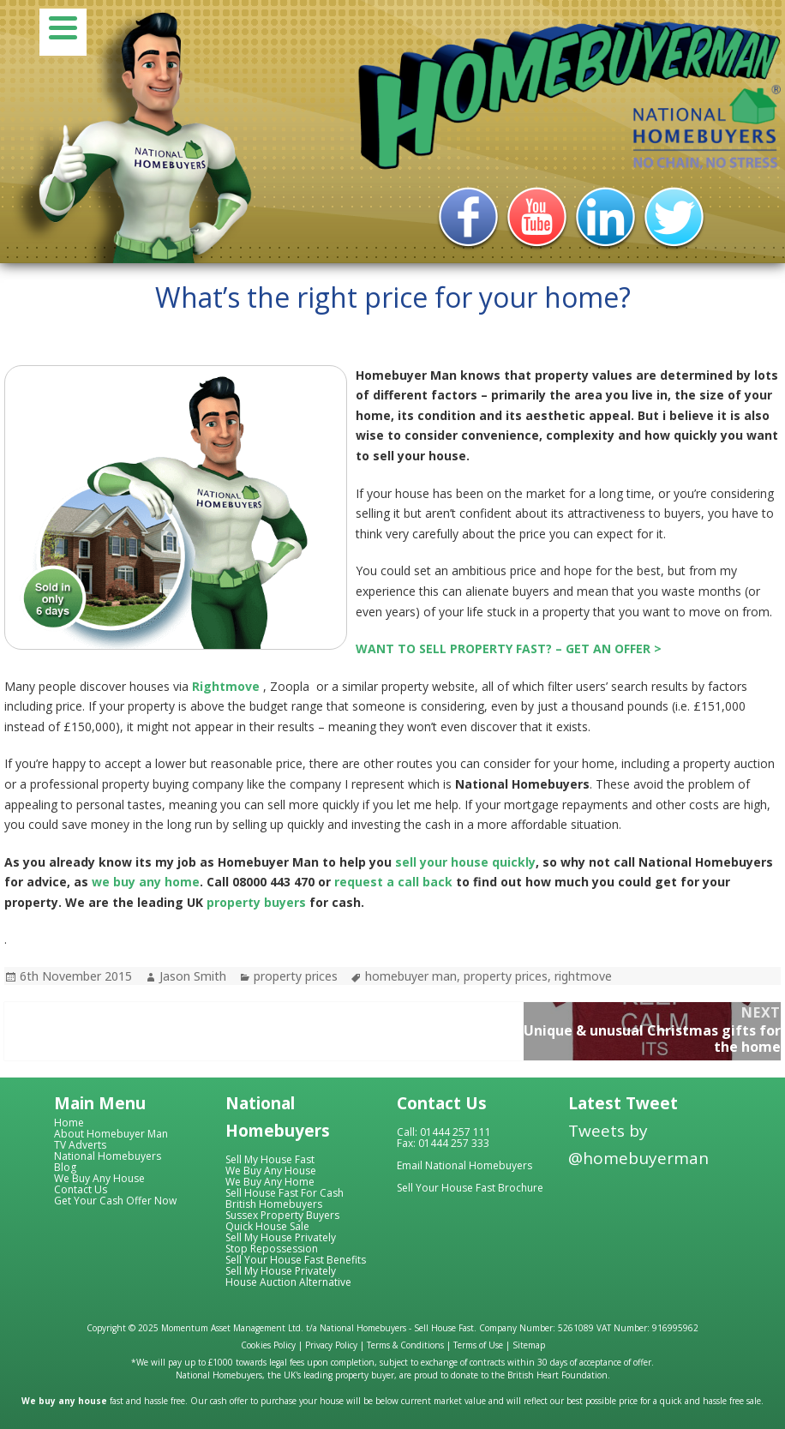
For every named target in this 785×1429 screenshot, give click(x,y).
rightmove (583, 976)
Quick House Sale (267, 1226)
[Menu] (63, 32)
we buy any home (146, 882)
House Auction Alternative (288, 1282)
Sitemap (528, 1345)
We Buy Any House (99, 1178)
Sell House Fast (444, 1328)
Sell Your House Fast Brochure (470, 1187)
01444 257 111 (455, 1132)
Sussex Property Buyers (282, 1215)
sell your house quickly (465, 862)
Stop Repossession (271, 1248)
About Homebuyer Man (111, 1133)
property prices (296, 976)
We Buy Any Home (270, 1181)
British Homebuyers (273, 1204)
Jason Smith (192, 976)
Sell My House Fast (270, 1159)
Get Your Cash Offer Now (115, 1200)
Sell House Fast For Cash (284, 1193)
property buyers (256, 902)
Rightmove (226, 686)
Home (69, 1122)
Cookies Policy (268, 1345)
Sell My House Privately (280, 1237)
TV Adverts (80, 1145)
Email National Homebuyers (464, 1165)
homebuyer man (411, 976)
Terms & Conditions (405, 1345)
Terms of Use (478, 1345)
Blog (65, 1167)
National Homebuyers (107, 1156)
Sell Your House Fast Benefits (295, 1259)
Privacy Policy (331, 1345)
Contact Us (80, 1189)
